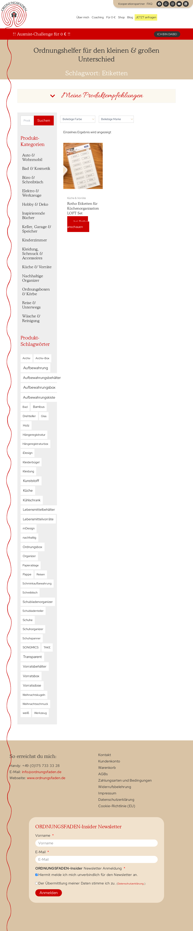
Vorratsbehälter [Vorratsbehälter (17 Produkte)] (34, 666)
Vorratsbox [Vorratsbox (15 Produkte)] (31, 676)
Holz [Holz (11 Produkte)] (26, 425)
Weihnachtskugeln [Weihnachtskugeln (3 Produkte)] (34, 695)
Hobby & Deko (35, 204)
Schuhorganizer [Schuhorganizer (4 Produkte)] (33, 629)
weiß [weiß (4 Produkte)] (26, 713)
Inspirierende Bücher (34, 215)
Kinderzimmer (34, 240)
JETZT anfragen (146, 17)
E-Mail (41, 852)
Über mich (82, 17)
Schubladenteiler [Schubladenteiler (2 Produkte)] (33, 611)
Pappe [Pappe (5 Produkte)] (27, 574)
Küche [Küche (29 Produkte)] (28, 490)
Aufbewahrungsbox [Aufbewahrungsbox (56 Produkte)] (39, 387)
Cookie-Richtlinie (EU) (116, 806)
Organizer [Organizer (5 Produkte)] (29, 556)
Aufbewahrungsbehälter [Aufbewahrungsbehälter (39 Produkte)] (42, 377)
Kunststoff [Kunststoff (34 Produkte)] (31, 480)
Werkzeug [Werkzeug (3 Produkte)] (40, 713)
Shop (121, 17)
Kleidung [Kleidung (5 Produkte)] (28, 471)
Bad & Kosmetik (36, 168)
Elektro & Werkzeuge (32, 193)
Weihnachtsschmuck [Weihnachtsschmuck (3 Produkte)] (35, 704)
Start (72, 17)
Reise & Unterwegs (31, 304)
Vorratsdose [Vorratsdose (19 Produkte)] (32, 685)
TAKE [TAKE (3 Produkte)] (47, 647)
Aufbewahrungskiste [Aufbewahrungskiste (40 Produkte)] (39, 397)
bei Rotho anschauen (77, 224)
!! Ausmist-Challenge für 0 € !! (42, 34)
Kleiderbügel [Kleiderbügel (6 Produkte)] (31, 462)
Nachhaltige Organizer (33, 278)
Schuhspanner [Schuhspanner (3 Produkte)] (32, 638)
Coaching (98, 17)
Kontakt (104, 755)
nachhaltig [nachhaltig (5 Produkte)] (29, 537)
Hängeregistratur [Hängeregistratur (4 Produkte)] (34, 435)
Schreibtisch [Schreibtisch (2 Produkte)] (30, 592)
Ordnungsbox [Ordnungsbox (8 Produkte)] (32, 547)
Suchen (43, 120)
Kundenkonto (109, 761)
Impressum (107, 793)
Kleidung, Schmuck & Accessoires (33, 253)
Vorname (43, 835)
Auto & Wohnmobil (32, 157)
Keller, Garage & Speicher (37, 228)
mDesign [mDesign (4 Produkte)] (29, 528)
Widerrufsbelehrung (114, 787)
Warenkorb (107, 768)
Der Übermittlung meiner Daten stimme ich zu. (91, 883)
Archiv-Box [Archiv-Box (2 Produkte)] (42, 358)
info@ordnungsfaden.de (42, 772)
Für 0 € (111, 17)
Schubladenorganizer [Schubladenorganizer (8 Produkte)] (38, 602)
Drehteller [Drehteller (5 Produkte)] (29, 416)
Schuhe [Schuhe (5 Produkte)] (28, 620)
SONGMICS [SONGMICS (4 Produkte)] (30, 647)
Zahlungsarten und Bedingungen (125, 781)
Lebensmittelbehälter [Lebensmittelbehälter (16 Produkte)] (39, 509)
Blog (130, 17)
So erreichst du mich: (33, 756)
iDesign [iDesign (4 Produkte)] (27, 453)
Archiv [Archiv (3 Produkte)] (26, 358)
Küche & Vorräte (37, 267)
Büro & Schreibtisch (32, 179)
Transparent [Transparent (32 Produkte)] (32, 656)
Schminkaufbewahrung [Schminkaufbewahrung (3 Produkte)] (37, 583)
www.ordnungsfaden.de (46, 778)
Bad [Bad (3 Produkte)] (25, 407)
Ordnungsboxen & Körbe (36, 291)
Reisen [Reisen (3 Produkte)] (41, 574)
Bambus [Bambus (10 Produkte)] (39, 407)
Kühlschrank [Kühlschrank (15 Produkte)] (31, 500)
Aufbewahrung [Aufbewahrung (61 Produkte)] (35, 367)
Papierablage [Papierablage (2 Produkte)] (31, 565)
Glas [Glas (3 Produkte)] (43, 416)
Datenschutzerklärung (116, 800)
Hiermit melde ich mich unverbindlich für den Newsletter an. (88, 874)
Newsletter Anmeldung (79, 868)
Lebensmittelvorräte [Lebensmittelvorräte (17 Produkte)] (38, 519)
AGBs (103, 774)
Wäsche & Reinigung (32, 318)
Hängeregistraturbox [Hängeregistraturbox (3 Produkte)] (35, 444)
